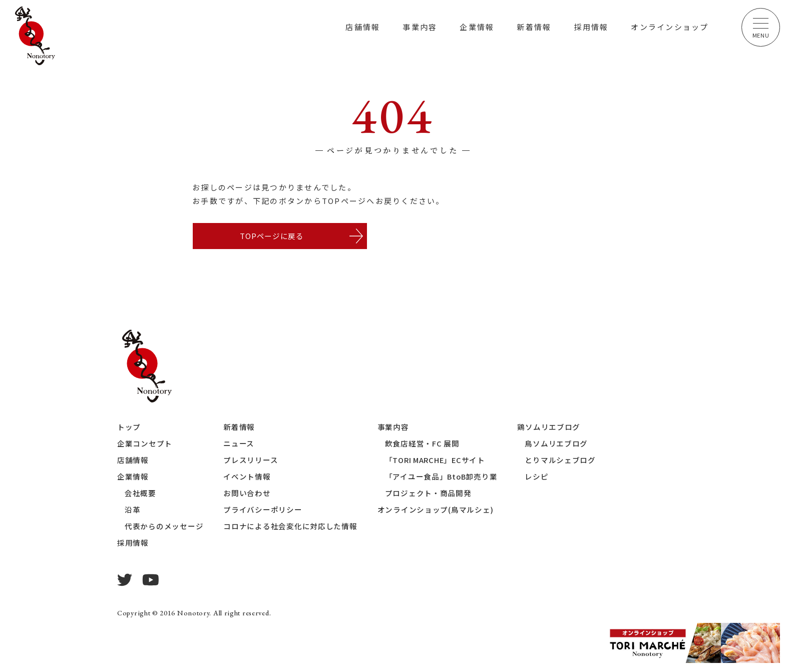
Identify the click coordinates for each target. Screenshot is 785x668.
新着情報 (534, 27)
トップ (129, 427)
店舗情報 (362, 27)
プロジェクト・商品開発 (428, 494)
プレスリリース (251, 461)
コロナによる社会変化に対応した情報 (291, 527)
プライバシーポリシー (263, 510)
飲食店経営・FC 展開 (422, 444)
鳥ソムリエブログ (558, 444)
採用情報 (591, 27)
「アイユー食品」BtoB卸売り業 (442, 477)
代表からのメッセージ (164, 527)
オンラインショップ (669, 27)
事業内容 (420, 27)
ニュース (239, 444)
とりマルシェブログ (562, 461)
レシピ (538, 477)
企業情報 (477, 27)
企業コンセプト (144, 444)
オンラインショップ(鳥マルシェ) (435, 510)
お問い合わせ (247, 494)
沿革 (133, 510)
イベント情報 (247, 477)
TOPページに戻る (271, 236)
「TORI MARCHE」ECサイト (437, 461)
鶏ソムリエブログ (550, 427)
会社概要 (140, 494)
